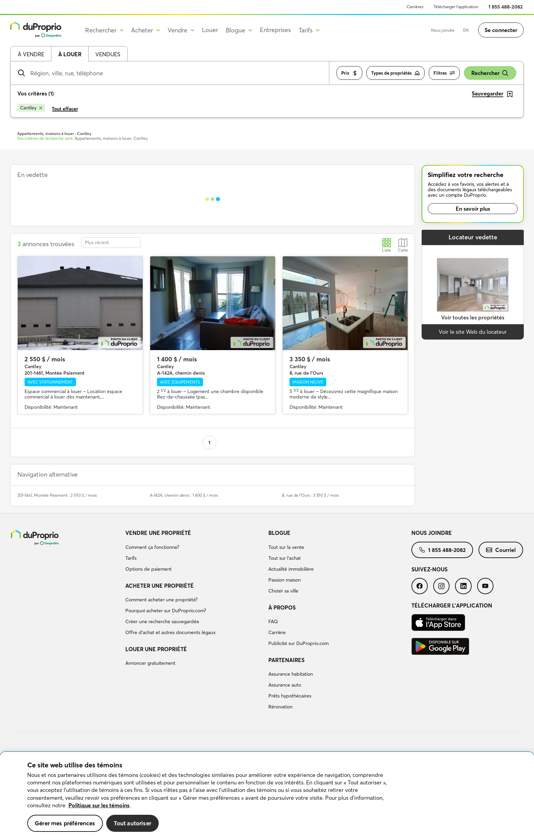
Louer (210, 30)
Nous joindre (443, 30)
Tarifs (131, 558)
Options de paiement (148, 569)
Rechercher (490, 73)
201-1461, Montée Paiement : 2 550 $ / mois (57, 495)
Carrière (277, 632)
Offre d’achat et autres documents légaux (170, 632)
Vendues (107, 54)
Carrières (415, 6)
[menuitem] (194, 552)
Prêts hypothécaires (289, 696)
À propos (282, 607)
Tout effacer (65, 109)
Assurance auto (284, 685)
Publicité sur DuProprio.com (298, 643)
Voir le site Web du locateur (473, 331)
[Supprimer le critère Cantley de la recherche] (31, 108)
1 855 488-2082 (505, 7)
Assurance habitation (290, 674)
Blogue (279, 532)
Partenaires (286, 660)
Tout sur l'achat (284, 558)
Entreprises (275, 30)
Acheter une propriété (159, 585)
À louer (69, 54)
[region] (267, 796)
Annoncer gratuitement (150, 663)
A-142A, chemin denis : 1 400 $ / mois (184, 495)
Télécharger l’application (456, 6)
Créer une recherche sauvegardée (162, 621)
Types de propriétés (395, 73)
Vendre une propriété (158, 532)
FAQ (273, 621)
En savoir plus (473, 208)
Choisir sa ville (283, 591)
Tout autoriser (132, 823)
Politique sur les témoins (98, 805)
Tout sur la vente (286, 547)
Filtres (444, 73)
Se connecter (501, 30)
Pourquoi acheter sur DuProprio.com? (165, 611)
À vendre (31, 54)
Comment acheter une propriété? (161, 600)
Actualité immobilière (291, 569)
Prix (349, 73)
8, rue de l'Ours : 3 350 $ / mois (310, 495)
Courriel (501, 549)
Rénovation (280, 707)
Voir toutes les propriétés (472, 317)
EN (466, 30)
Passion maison (284, 580)
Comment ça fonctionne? (152, 547)
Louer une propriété (156, 649)
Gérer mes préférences (65, 823)
